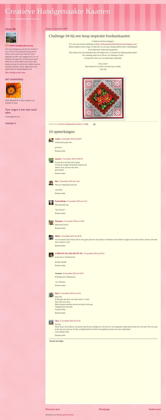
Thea (57, 321)
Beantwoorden (60, 151)
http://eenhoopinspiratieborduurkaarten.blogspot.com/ (116, 44)
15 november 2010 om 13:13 (77, 201)
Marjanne (59, 221)
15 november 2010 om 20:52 (94, 253)
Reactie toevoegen (56, 341)
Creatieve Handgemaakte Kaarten (57, 11)
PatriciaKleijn (60, 201)
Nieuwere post (52, 409)
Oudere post (155, 409)
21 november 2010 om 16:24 (70, 293)
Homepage (104, 409)
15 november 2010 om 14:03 (73, 221)
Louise (57, 139)
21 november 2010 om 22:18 (70, 321)
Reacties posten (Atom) (65, 415)
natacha (58, 159)
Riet (56, 181)
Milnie (57, 236)
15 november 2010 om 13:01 (69, 181)
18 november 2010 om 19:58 (73, 273)
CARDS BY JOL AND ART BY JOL (69, 253)
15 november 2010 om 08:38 (72, 159)
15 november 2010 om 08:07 (71, 139)
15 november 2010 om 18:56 (71, 236)
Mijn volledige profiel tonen (15, 73)
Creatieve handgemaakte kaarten (20, 46)
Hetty (57, 293)
